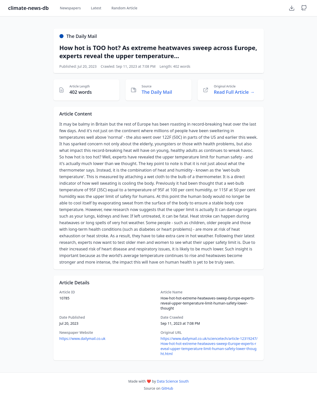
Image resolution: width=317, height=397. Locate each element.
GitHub (167, 388)
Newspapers (70, 8)
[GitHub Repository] (304, 8)
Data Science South (173, 381)
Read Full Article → (234, 92)
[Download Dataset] (292, 8)
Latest (96, 8)
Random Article (124, 8)
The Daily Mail (157, 92)
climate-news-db (28, 8)
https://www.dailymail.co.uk (82, 338)
